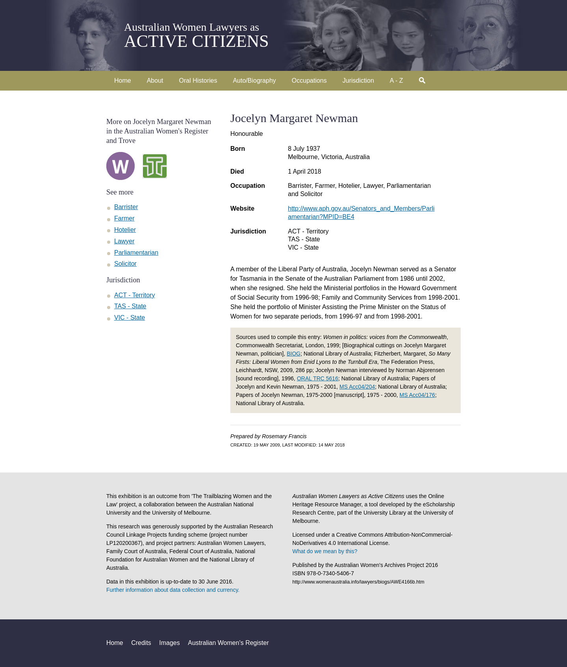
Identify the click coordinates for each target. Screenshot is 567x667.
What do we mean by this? (325, 551)
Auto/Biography (254, 80)
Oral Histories (198, 80)
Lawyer (124, 241)
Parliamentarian (136, 252)
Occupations (309, 80)
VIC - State (303, 247)
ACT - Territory (308, 231)
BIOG (293, 353)
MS (357, 387)
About (155, 80)
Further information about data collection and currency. (172, 590)
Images (169, 642)
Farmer (124, 218)
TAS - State (304, 239)
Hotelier (125, 229)
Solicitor (125, 263)
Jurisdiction (358, 80)
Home (122, 80)
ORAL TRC (317, 378)
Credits (141, 642)
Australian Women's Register (228, 642)
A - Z (396, 80)
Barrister (126, 207)
